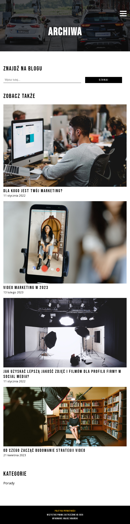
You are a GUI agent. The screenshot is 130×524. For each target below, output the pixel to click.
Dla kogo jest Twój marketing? (33, 191)
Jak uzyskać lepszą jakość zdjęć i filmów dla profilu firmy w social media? (62, 374)
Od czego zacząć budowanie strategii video (44, 450)
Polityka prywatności (65, 510)
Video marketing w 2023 (25, 287)
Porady (9, 483)
